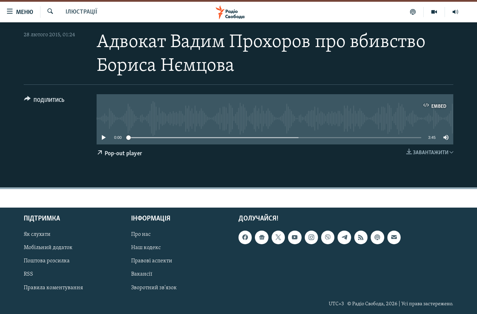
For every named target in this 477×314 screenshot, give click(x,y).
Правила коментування (53, 288)
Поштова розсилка (47, 261)
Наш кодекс (146, 248)
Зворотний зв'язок (154, 288)
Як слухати (37, 235)
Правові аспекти (151, 261)
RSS (28, 274)
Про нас (141, 235)
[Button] (44, 101)
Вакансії (141, 274)
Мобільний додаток (48, 248)
